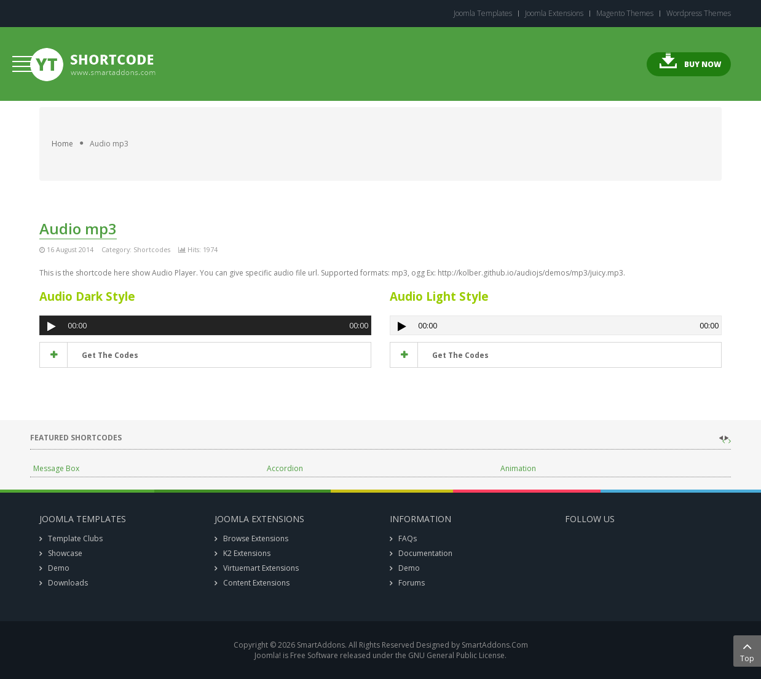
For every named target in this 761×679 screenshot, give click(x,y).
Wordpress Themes (698, 13)
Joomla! (267, 655)
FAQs (407, 538)
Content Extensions (256, 583)
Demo (58, 568)
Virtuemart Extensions (261, 568)
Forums (411, 583)
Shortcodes (151, 249)
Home (62, 143)
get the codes (109, 355)
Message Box (56, 468)
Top (747, 651)
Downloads (68, 583)
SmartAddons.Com (495, 645)
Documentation (425, 553)
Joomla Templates (483, 13)
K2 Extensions (246, 553)
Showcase (65, 553)
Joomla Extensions (554, 13)
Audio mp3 (78, 228)
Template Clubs (75, 538)
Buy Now (702, 64)
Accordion (285, 468)
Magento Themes (624, 13)
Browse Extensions (255, 538)
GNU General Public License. (457, 655)
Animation (518, 468)
